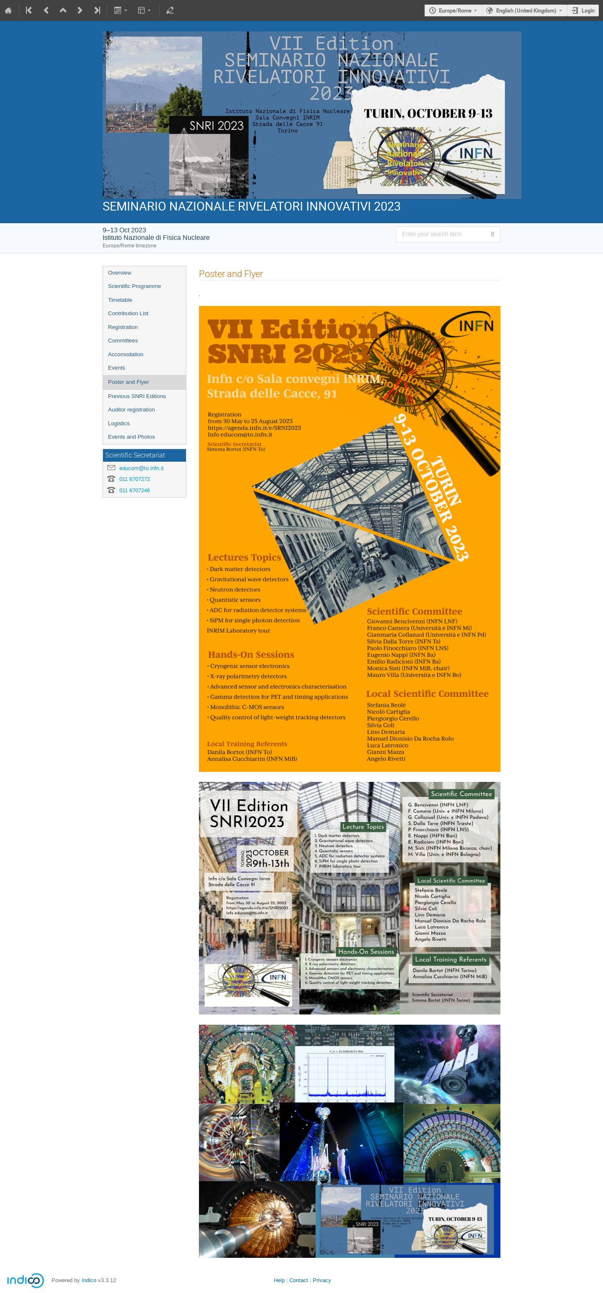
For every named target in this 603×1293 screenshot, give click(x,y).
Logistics (119, 423)
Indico (89, 1280)
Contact (298, 1280)
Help (279, 1280)
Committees (123, 340)
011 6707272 (134, 479)
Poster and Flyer (128, 382)
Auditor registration (131, 409)
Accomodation (125, 354)
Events (116, 368)
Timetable (120, 300)
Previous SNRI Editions (137, 396)
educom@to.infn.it (141, 468)
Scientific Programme (134, 286)
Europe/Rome (455, 10)
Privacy (322, 1280)
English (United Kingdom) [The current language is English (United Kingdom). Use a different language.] (526, 10)
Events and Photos (131, 437)
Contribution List (128, 313)
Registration (123, 327)
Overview (119, 273)
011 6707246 (134, 490)
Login (588, 10)
